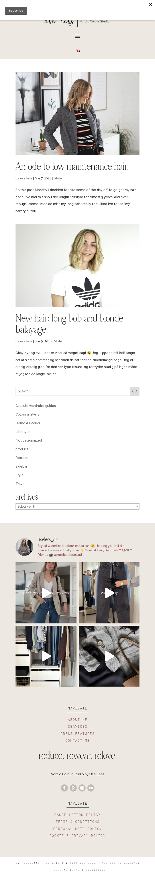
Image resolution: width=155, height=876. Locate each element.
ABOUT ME (77, 719)
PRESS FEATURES (78, 733)
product (22, 449)
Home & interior (28, 423)
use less (26, 178)
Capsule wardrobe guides (36, 406)
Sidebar (21, 466)
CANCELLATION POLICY (77, 814)
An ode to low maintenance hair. (72, 167)
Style (58, 178)
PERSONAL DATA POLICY (77, 828)
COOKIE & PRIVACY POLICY (77, 835)
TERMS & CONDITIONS (78, 821)
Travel (21, 484)
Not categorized (29, 440)
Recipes (22, 458)
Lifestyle (23, 432)
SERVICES (77, 726)
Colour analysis (27, 414)
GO (134, 391)
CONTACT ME (77, 740)
